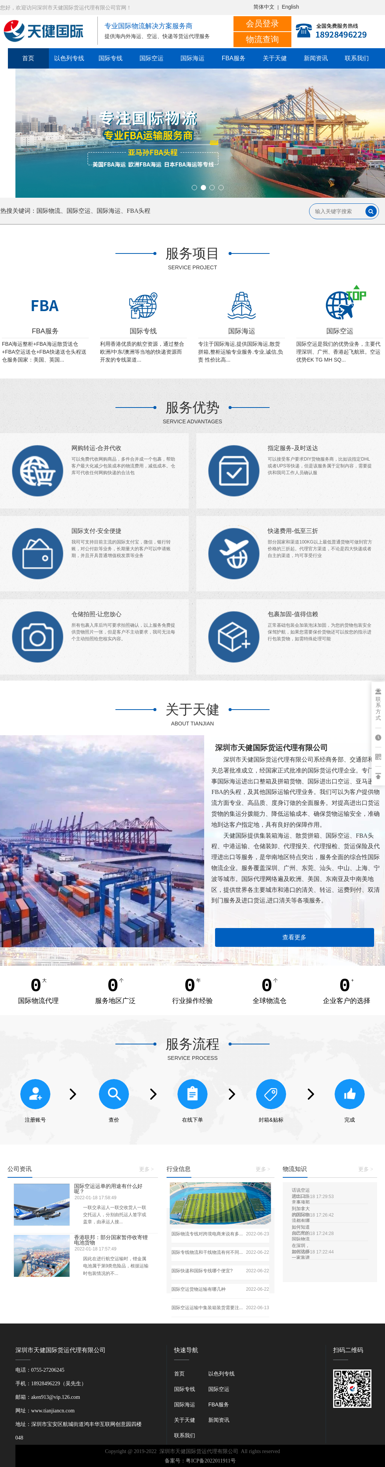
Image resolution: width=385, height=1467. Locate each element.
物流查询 (262, 39)
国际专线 (111, 58)
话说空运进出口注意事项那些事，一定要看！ (301, 1190)
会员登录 (262, 23)
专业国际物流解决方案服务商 (148, 26)
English (290, 7)
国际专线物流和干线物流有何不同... (207, 1252)
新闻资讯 (316, 58)
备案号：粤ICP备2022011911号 (200, 1461)
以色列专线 (69, 58)
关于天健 (275, 58)
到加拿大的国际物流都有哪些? (301, 1209)
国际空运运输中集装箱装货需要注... (207, 1307)
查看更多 (294, 937)
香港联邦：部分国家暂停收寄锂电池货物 (111, 1239)
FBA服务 (234, 58)
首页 (28, 58)
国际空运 (151, 58)
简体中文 (263, 7)
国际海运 (192, 58)
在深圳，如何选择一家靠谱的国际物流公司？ (301, 1246)
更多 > (146, 1169)
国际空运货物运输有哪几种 (198, 1289)
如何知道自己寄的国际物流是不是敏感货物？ (301, 1227)
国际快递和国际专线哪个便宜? (202, 1270)
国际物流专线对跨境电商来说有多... (207, 1233)
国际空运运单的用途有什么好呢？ (108, 1188)
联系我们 (357, 58)
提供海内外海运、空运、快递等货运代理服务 (157, 36)
